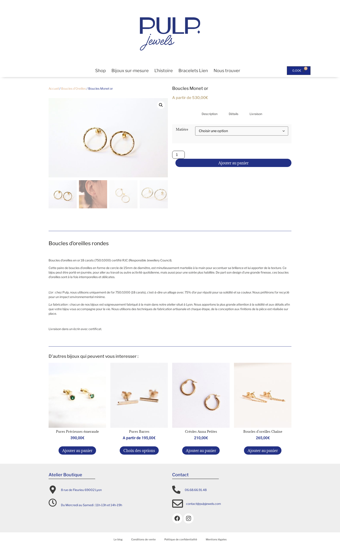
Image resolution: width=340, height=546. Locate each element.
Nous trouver (227, 70)
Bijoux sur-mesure (130, 70)
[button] (161, 105)
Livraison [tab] (256, 114)
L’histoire (163, 70)
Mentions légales (216, 538)
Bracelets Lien (193, 70)
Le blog (118, 538)
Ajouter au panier (233, 162)
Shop (100, 70)
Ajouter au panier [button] (77, 449)
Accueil (54, 88)
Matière (182, 129)
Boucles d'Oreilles (73, 88)
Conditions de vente (143, 538)
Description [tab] (209, 114)
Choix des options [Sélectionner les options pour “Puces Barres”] (139, 449)
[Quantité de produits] (178, 155)
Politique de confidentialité (180, 538)
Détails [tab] (233, 114)
